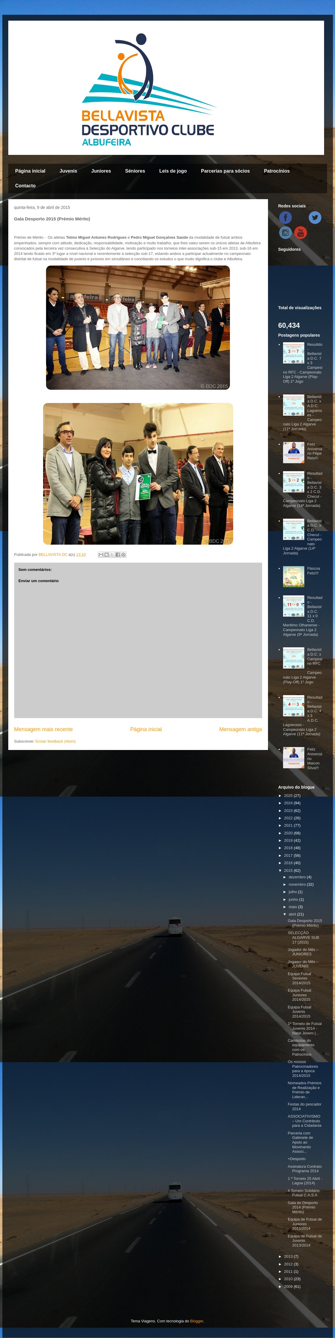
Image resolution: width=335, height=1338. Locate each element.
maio (293, 907)
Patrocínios (277, 170)
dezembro (298, 877)
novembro (298, 884)
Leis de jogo (173, 170)
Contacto (25, 185)
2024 (289, 803)
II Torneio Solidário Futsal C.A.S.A (303, 1193)
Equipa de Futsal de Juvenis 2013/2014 (305, 1240)
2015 (289, 870)
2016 (289, 863)
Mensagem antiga (240, 729)
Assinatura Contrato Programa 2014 (305, 1168)
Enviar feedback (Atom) (55, 741)
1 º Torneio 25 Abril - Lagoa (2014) (305, 1180)
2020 (289, 833)
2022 (289, 818)
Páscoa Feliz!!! (313, 570)
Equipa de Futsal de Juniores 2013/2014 (305, 1224)
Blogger (196, 1321)
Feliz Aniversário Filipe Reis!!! (314, 451)
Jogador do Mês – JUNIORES (303, 952)
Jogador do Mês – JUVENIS (303, 964)
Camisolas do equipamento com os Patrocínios (301, 1047)
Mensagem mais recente (43, 729)
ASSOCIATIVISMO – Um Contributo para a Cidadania (304, 1121)
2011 (289, 1271)
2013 (289, 1256)
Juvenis (68, 170)
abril (293, 914)
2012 (289, 1264)
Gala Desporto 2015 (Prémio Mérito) (305, 923)
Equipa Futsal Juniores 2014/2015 (299, 995)
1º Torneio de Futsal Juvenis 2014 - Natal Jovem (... (305, 1028)
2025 (289, 795)
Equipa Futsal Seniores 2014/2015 (299, 978)
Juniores (101, 170)
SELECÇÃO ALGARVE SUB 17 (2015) (303, 937)
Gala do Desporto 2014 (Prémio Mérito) (303, 1207)
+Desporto (296, 1159)
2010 (289, 1279)
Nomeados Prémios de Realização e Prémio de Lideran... (304, 1090)
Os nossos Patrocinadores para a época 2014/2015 (303, 1068)
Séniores (135, 170)
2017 (289, 855)
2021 (289, 825)
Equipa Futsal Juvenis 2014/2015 (299, 1011)
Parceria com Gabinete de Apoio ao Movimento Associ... (300, 1142)
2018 (289, 848)
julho (293, 892)
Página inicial (30, 170)
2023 (289, 810)
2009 (289, 1286)
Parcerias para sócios (225, 170)
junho (294, 899)
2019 (289, 840)
